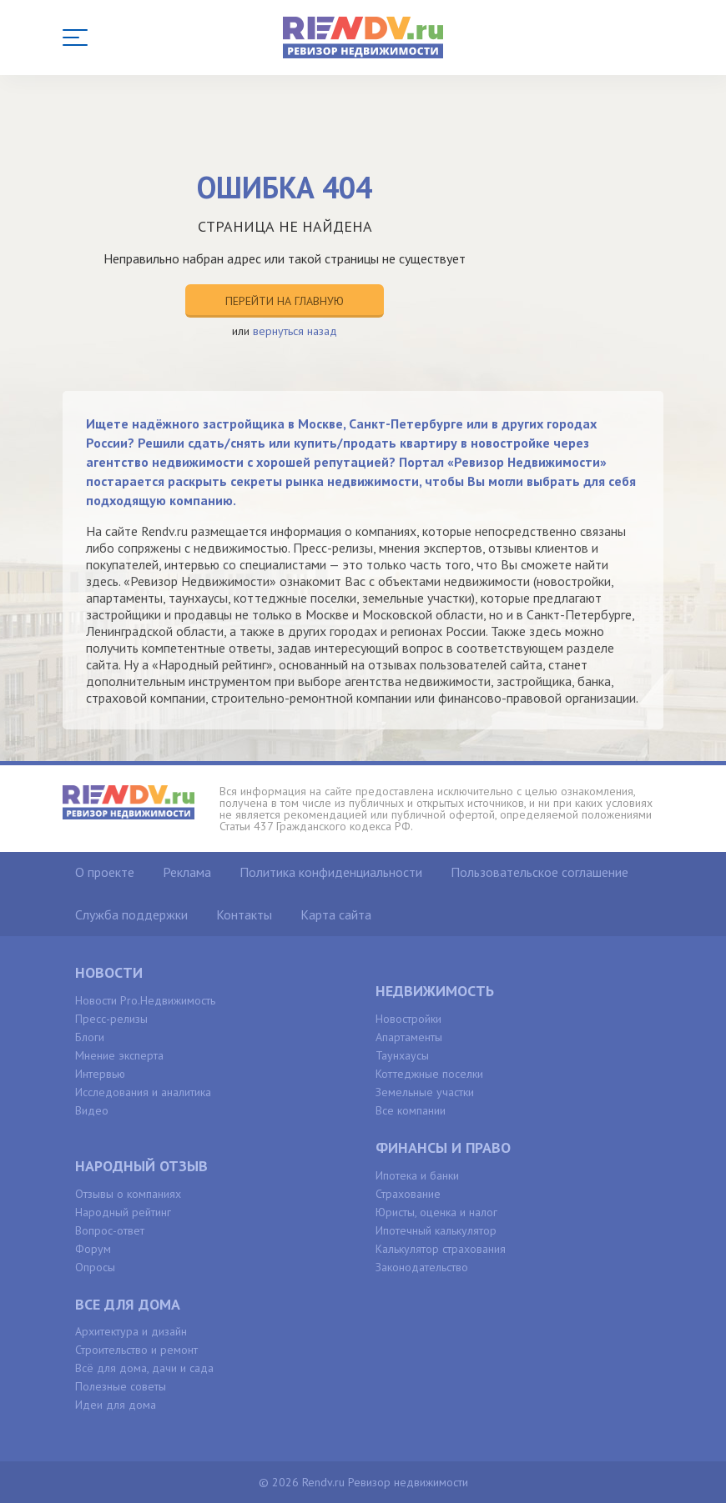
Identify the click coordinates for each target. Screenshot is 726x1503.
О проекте (104, 872)
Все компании (411, 1110)
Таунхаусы (402, 1055)
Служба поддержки (131, 914)
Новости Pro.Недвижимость (145, 1000)
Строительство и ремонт (136, 1349)
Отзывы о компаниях (128, 1193)
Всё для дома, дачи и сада (144, 1367)
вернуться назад (295, 330)
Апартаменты (409, 1037)
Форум (93, 1248)
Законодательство (422, 1267)
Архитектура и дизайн (131, 1331)
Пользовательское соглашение (539, 872)
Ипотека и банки (417, 1175)
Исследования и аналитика (143, 1092)
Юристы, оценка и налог (436, 1212)
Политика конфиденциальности (330, 872)
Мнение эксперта (119, 1055)
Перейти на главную (284, 300)
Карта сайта (335, 914)
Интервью (100, 1073)
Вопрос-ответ (109, 1230)
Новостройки (408, 1018)
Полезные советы (120, 1386)
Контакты (244, 914)
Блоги (89, 1037)
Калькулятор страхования (441, 1248)
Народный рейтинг (123, 1212)
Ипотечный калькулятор (436, 1230)
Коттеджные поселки (429, 1073)
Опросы (95, 1267)
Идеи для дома (115, 1404)
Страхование (408, 1193)
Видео (91, 1110)
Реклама (187, 872)
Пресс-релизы (111, 1018)
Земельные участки (425, 1092)
